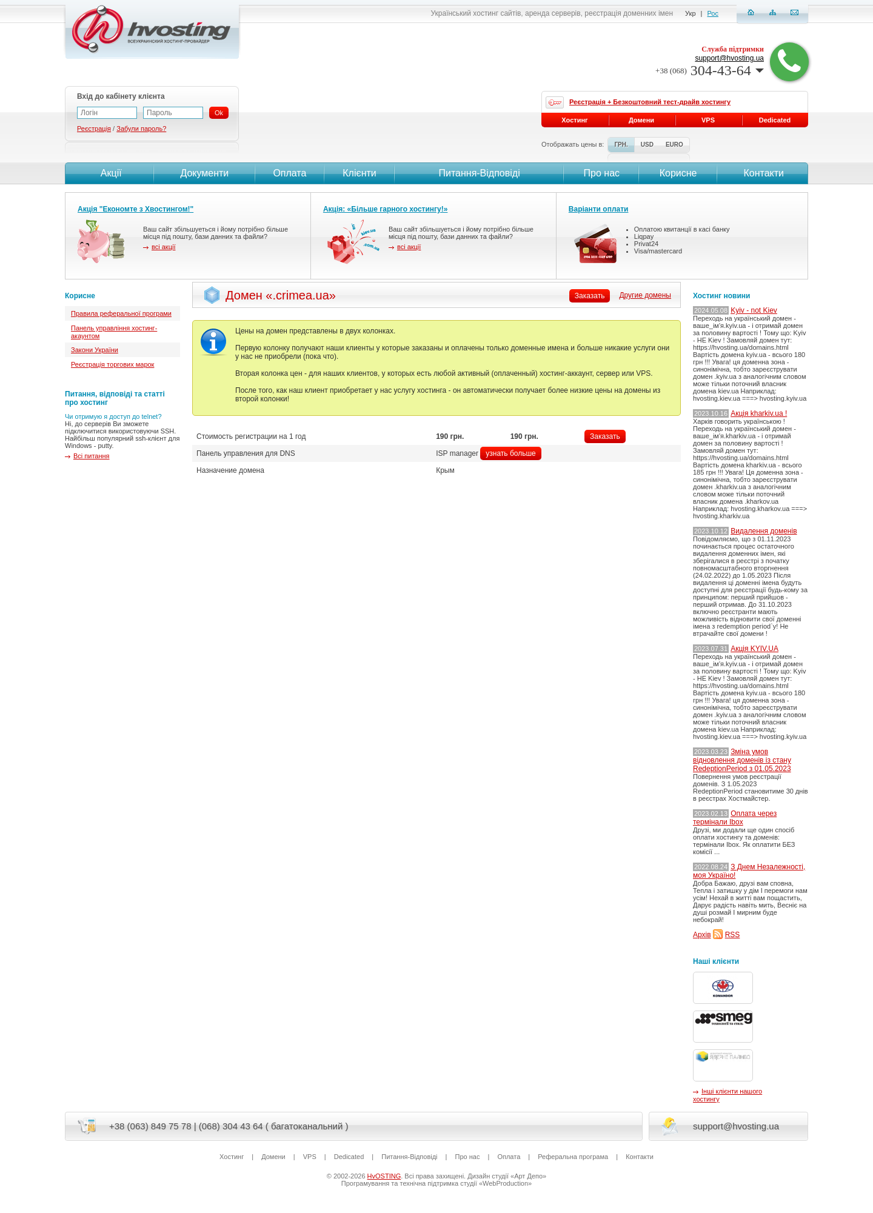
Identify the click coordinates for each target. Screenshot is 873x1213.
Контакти (762, 173)
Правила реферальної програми (121, 313)
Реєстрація (94, 128)
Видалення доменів (764, 531)
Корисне (678, 173)
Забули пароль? (141, 128)
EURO (674, 144)
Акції (109, 173)
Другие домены (645, 295)
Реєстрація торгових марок (112, 364)
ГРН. (620, 144)
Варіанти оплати (599, 209)
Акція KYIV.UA (754, 648)
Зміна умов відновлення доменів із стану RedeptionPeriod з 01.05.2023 (742, 760)
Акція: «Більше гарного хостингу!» (385, 209)
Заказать (605, 436)
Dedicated (775, 120)
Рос (712, 13)
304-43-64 (709, 70)
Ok (219, 112)
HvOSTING (384, 1176)
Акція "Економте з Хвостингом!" (135, 209)
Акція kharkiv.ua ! (759, 413)
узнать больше (510, 453)
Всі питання (91, 455)
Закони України (94, 349)
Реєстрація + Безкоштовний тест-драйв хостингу (650, 101)
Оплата (289, 173)
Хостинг (574, 120)
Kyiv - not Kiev (754, 310)
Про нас (602, 173)
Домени (641, 120)
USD (647, 144)
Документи (204, 173)
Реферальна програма (573, 1156)
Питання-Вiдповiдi (479, 173)
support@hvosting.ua (729, 58)
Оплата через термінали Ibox (735, 817)
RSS (732, 935)
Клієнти (359, 173)
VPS (708, 120)
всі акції (163, 246)
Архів (702, 935)
